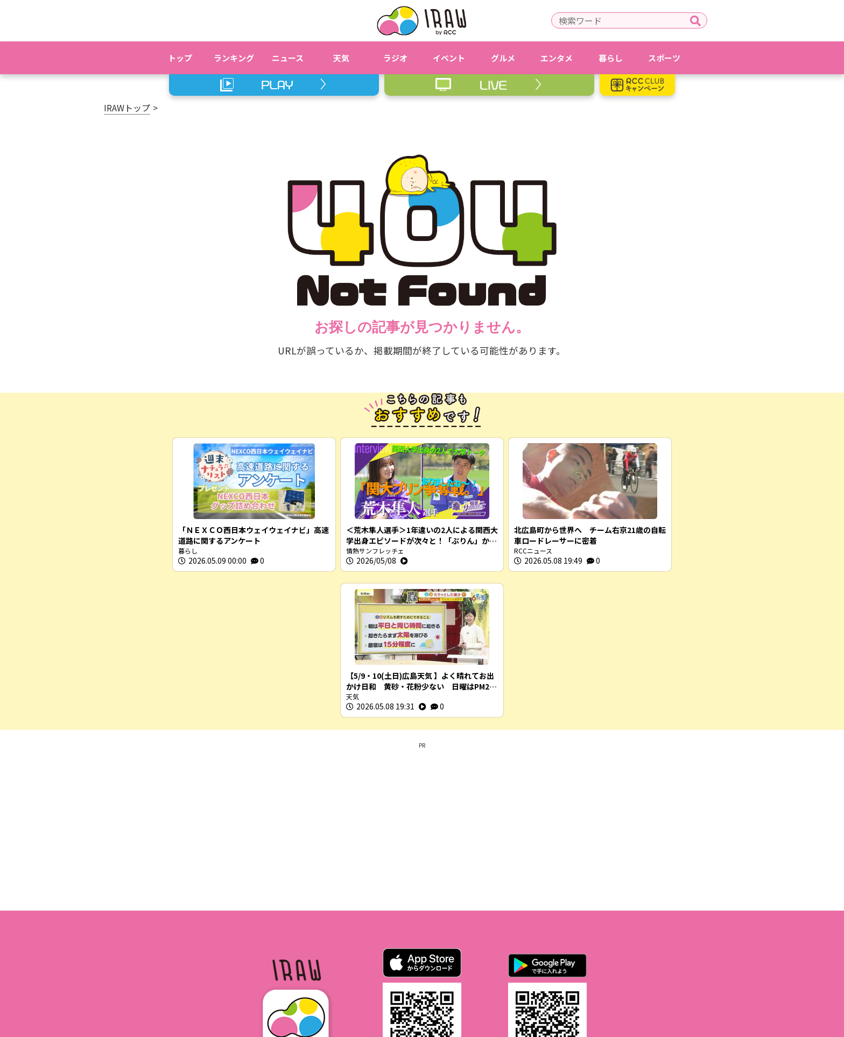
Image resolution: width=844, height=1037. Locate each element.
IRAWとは (262, 965)
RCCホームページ (483, 965)
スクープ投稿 (576, 965)
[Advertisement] (422, 679)
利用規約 (319, 965)
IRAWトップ (127, 107)
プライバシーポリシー (395, 965)
